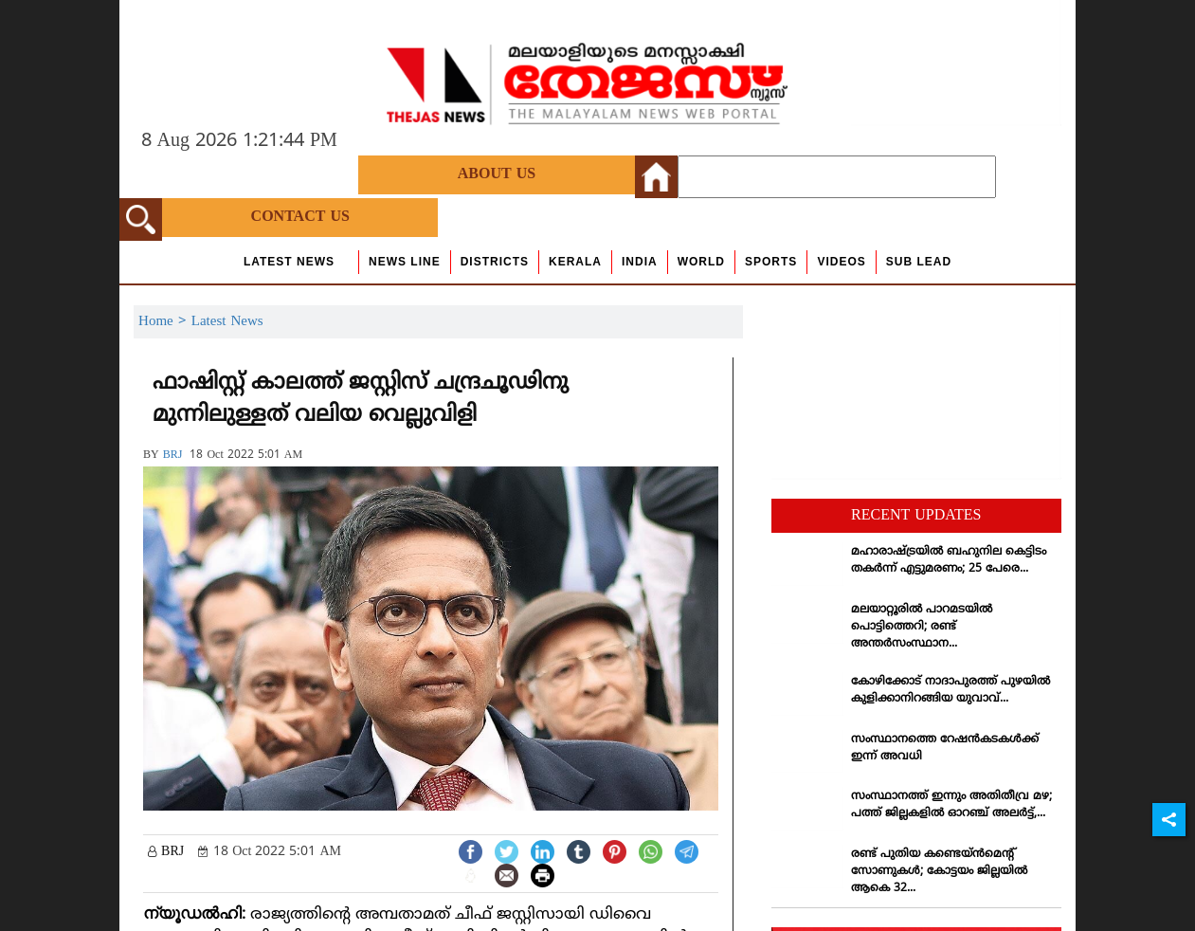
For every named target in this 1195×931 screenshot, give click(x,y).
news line (405, 261)
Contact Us (300, 217)
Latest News (289, 261)
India (640, 261)
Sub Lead (918, 261)
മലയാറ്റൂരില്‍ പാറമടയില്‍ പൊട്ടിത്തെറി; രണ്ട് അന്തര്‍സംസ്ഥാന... (921, 627)
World (701, 261)
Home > (164, 322)
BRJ (173, 455)
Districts (495, 261)
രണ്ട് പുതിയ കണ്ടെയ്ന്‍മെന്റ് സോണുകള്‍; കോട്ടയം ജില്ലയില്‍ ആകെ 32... (939, 872)
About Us (496, 174)
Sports (771, 261)
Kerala (575, 261)
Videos (841, 261)
